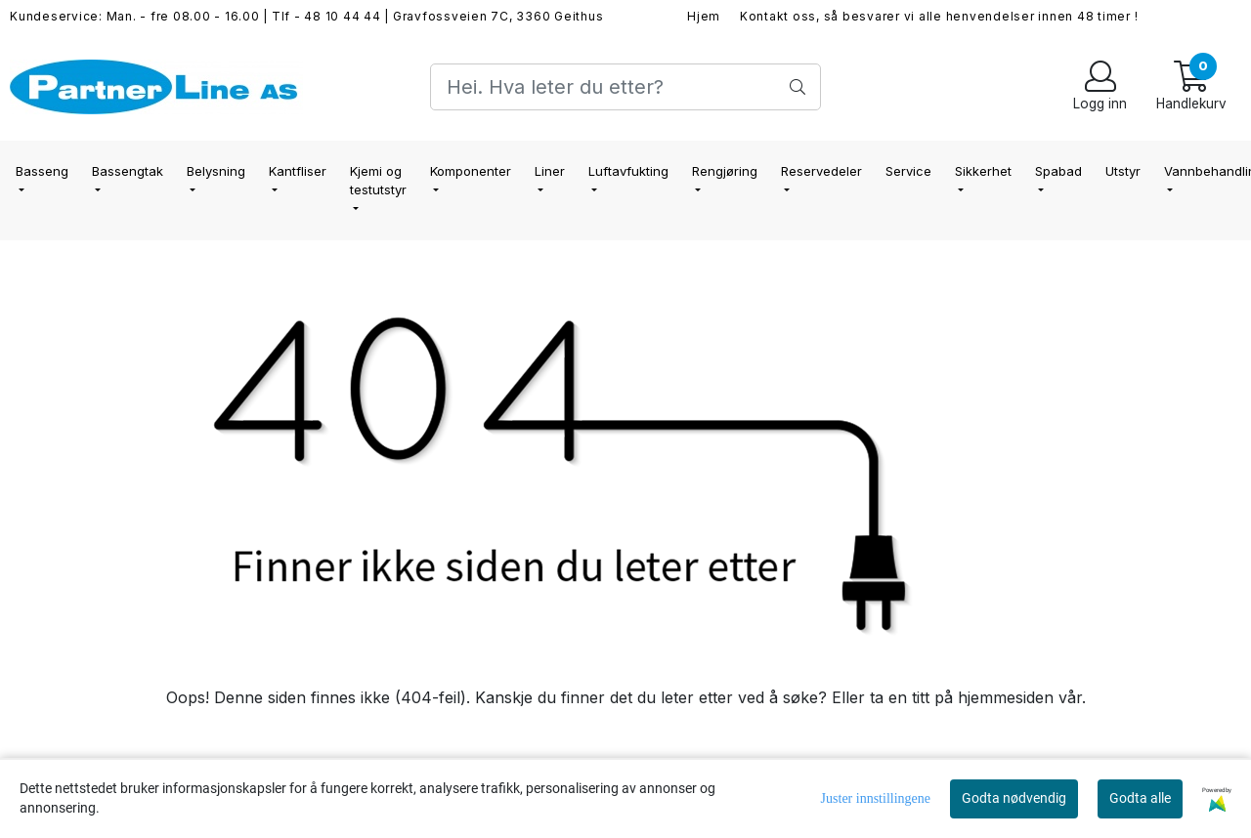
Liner (550, 171)
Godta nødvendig (1014, 798)
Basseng (42, 171)
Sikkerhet (983, 171)
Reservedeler (821, 171)
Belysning (216, 171)
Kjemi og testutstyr (378, 180)
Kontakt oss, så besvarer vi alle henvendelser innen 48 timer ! (939, 16)
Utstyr (1123, 171)
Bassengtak (127, 171)
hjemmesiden (1006, 697)
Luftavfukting (628, 171)
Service (908, 171)
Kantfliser (297, 171)
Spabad (1058, 171)
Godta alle (1140, 798)
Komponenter (470, 171)
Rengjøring (724, 171)
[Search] (625, 86)
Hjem (703, 16)
